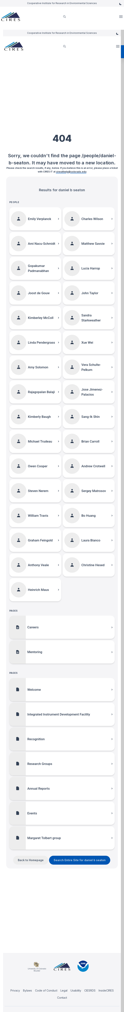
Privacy (15, 990)
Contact (62, 997)
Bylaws (27, 990)
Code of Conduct (46, 990)
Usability (76, 990)
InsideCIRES (106, 990)
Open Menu (121, 16)
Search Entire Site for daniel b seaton (80, 860)
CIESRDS (90, 990)
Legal (63, 990)
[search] (64, 17)
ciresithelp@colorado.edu (71, 171)
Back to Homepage (31, 860)
